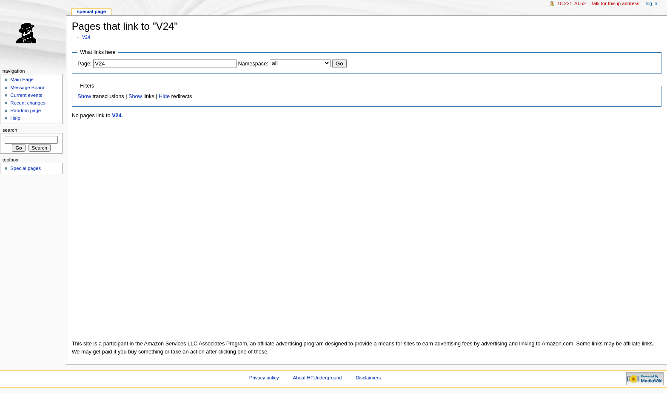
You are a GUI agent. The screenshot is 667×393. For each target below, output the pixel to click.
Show (84, 96)
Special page (91, 11)
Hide (164, 96)
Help (15, 118)
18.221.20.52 (571, 3)
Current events (26, 95)
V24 (86, 37)
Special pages (25, 168)
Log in (651, 3)
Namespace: (253, 64)
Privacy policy (264, 377)
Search (10, 130)
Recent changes (28, 102)
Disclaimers (368, 377)
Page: (84, 64)
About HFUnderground (317, 377)
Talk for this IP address (615, 3)
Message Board (27, 87)
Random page (25, 110)
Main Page (22, 79)
